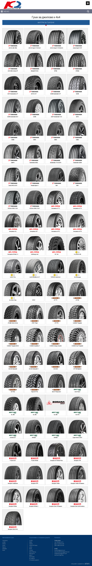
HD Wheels (31, 556)
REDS (30, 542)
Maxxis (4, 547)
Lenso (3, 545)
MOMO (4, 543)
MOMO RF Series (33, 545)
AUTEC (31, 540)
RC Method (32, 558)
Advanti (31, 550)
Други (30, 555)
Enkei (30, 548)
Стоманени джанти (34, 560)
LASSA (4, 542)
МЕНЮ (6, 11)
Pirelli (3, 550)
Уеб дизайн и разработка (80, 563)
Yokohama (4, 540)
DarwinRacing (32, 552)
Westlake (4, 548)
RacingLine (32, 553)
